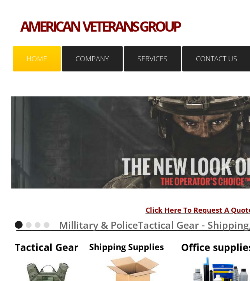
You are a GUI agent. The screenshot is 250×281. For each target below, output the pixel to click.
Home (36, 58)
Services (152, 58)
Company (92, 58)
